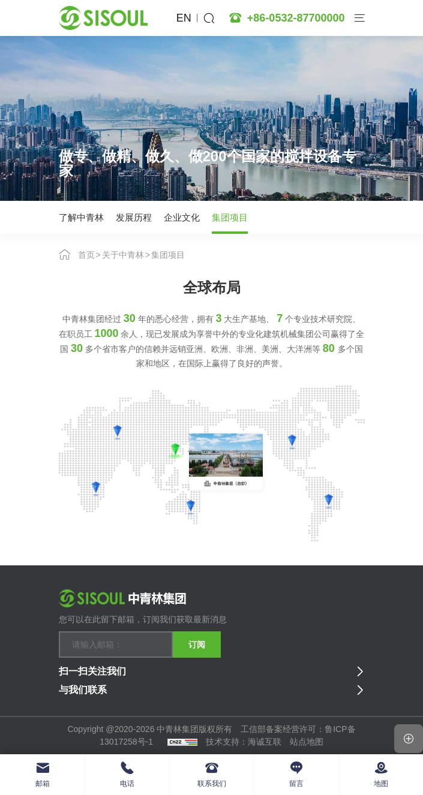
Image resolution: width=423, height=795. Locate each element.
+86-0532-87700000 (296, 18)
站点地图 (306, 741)
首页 (86, 254)
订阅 (196, 644)
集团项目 (230, 217)
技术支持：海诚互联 (243, 741)
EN (183, 18)
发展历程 (134, 217)
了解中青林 (81, 217)
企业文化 (182, 217)
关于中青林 (123, 254)
